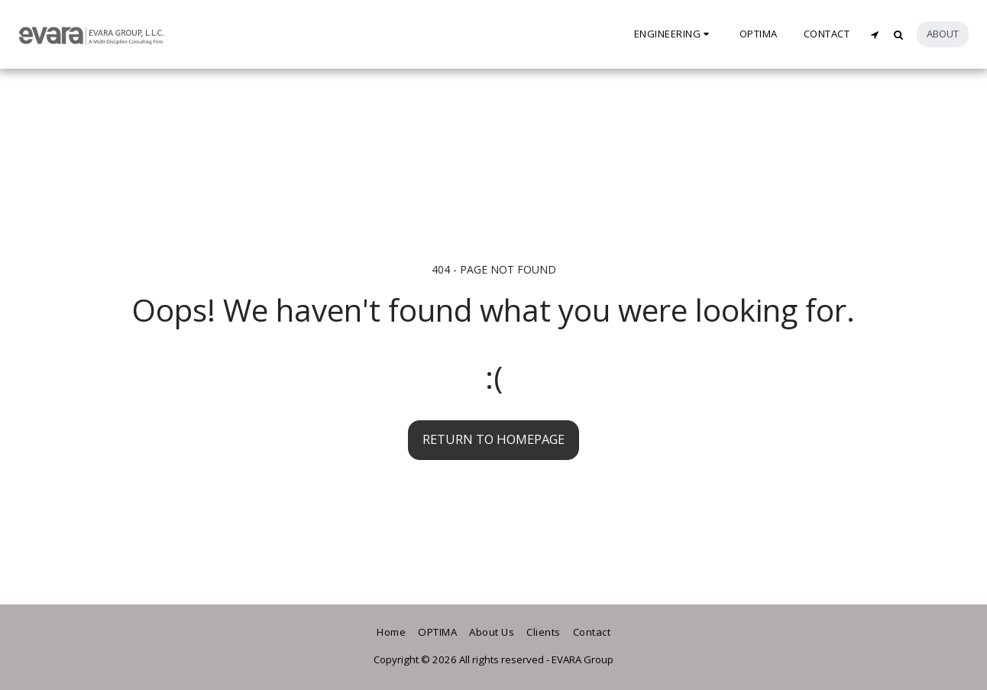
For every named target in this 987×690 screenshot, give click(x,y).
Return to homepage (493, 439)
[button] (674, 34)
